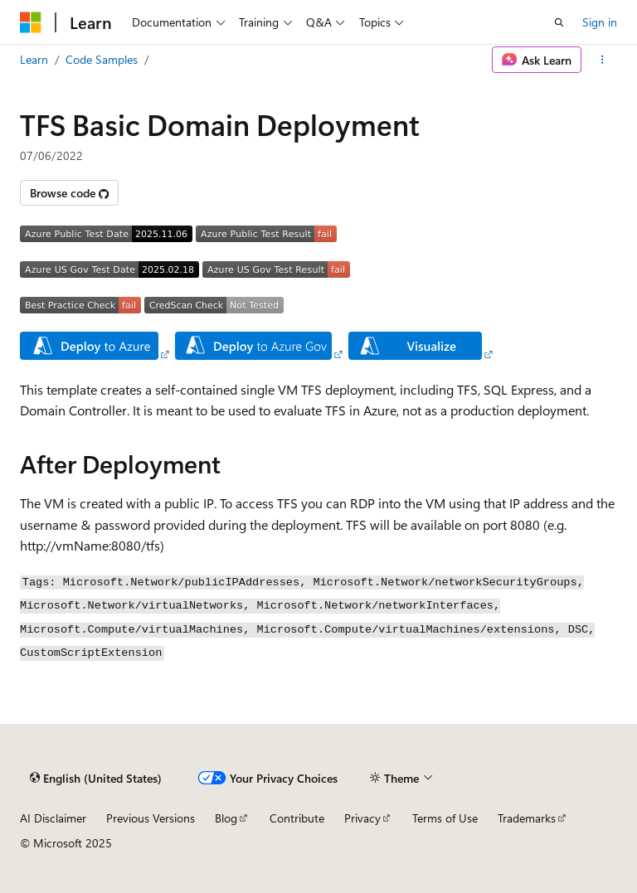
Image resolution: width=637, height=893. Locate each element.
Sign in (599, 22)
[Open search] (559, 22)
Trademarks (527, 818)
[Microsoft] (30, 22)
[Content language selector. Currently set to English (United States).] (96, 777)
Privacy (362, 818)
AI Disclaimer (53, 818)
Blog (226, 818)
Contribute (297, 818)
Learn (34, 59)
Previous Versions (150, 818)
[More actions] (602, 59)
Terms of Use (445, 818)
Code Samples (102, 59)
